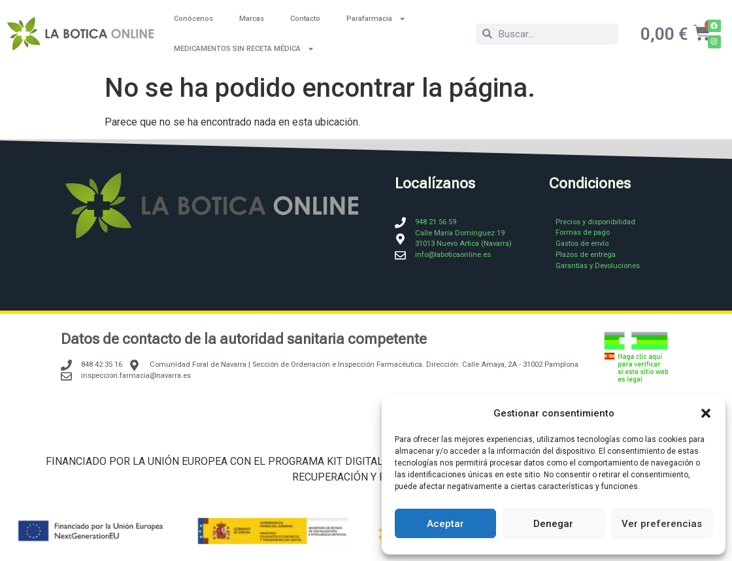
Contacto (305, 18)
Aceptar (445, 524)
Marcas (251, 18)
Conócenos (193, 18)
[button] (705, 413)
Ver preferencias (662, 524)
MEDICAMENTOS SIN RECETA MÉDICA (244, 49)
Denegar (553, 524)
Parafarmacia (376, 18)
